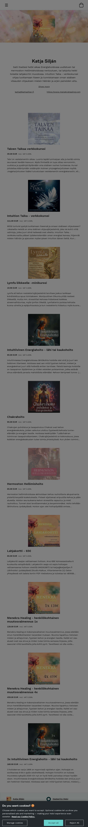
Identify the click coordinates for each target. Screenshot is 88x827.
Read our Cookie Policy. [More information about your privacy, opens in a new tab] (23, 819)
